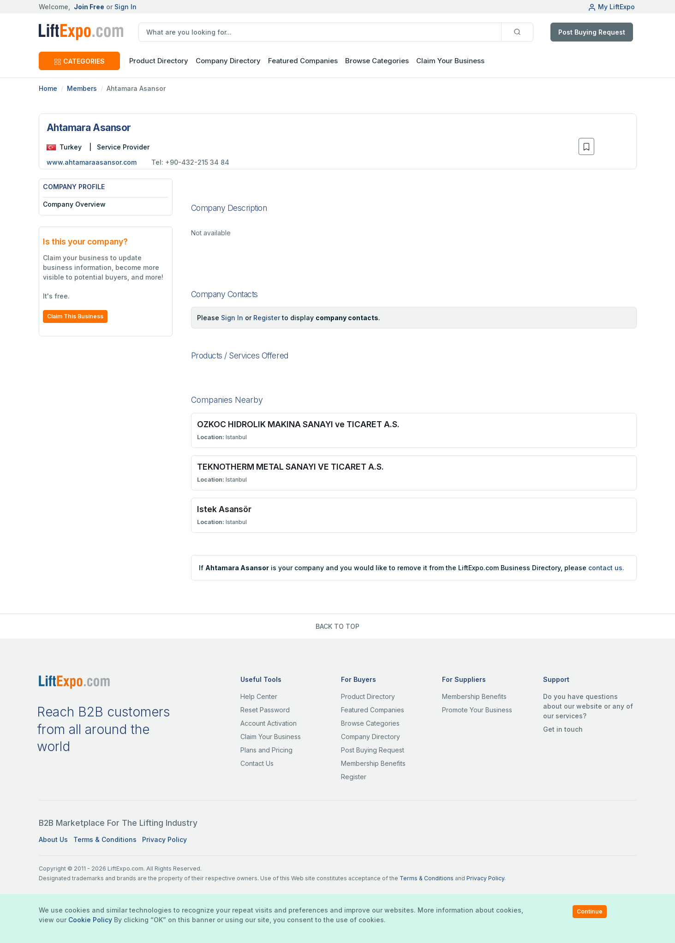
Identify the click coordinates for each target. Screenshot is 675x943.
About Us (53, 839)
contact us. (606, 568)
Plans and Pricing (266, 750)
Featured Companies (303, 60)
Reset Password (265, 710)
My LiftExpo (611, 7)
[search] (320, 32)
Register (266, 318)
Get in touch (563, 729)
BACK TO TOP (337, 626)
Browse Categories (377, 60)
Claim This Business (75, 316)
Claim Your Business (450, 60)
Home (48, 88)
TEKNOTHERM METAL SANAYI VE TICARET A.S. (290, 467)
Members (82, 88)
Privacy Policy (164, 839)
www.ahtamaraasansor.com (92, 162)
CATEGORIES (79, 61)
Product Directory (368, 696)
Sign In (125, 7)
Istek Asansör (224, 509)
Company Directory (228, 60)
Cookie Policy (90, 920)
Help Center (258, 696)
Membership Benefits (373, 763)
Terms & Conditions (105, 839)
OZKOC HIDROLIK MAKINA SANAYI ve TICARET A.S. (298, 424)
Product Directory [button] (158, 60)
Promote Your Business (477, 710)
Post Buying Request (591, 32)
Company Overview (74, 204)
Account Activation (268, 723)
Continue (590, 911)
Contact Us (257, 763)
